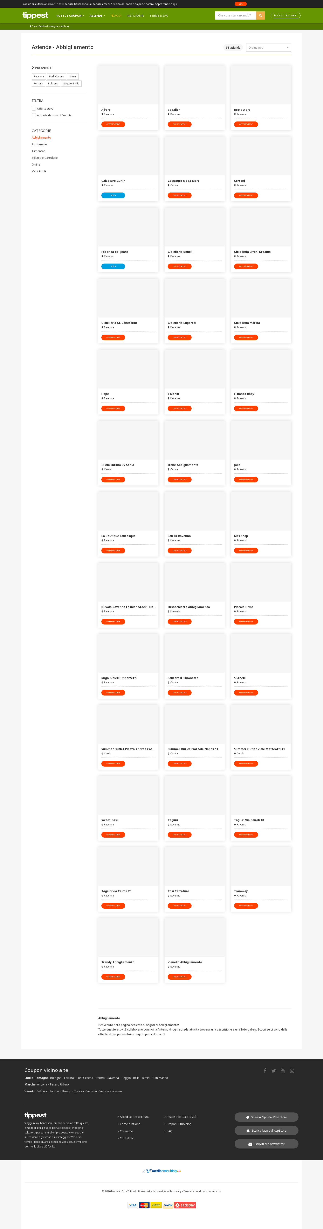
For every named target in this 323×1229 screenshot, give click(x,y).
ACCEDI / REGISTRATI (285, 15)
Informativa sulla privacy (167, 1191)
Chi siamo (125, 1131)
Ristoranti (135, 16)
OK (240, 4)
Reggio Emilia (71, 83)
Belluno (42, 1091)
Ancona (42, 1084)
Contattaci (126, 1138)
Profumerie (39, 144)
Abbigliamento (41, 137)
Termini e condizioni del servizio (202, 1191)
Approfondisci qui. (166, 4)
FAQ (168, 1131)
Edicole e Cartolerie (45, 158)
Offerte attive (45, 108)
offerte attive (113, 124)
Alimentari (38, 151)
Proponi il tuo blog (178, 1124)
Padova (54, 1091)
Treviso (79, 1091)
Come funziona (129, 1124)
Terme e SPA (159, 16)
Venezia (92, 1091)
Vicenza (117, 1091)
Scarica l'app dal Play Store (266, 1117)
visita (113, 195)
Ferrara (38, 83)
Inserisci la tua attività (181, 1117)
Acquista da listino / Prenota (54, 115)
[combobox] (268, 47)
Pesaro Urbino (59, 1084)
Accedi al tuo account (133, 1117)
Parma (100, 1078)
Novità (116, 16)
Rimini (72, 76)
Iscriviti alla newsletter (266, 1144)
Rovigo (66, 1091)
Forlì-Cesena (56, 76)
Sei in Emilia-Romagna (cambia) (49, 26)
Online (36, 164)
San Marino (160, 1078)
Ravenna (39, 76)
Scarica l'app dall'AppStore (266, 1130)
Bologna (53, 83)
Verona (104, 1091)
